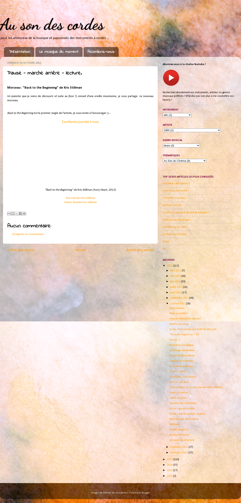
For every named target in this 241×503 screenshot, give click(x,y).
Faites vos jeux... (179, 398)
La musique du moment (58, 52)
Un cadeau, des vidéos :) (176, 183)
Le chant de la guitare (181, 366)
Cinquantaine (177, 308)
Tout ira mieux (177, 371)
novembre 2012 (179, 447)
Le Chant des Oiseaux (174, 234)
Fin (164, 248)
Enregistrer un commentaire (28, 234)
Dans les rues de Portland (184, 419)
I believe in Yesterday (181, 361)
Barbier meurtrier (179, 435)
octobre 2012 (178, 303)
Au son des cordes (52, 24)
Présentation (19, 52)
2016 (170, 476)
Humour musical (172, 205)
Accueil (80, 250)
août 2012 (176, 292)
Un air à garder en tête (182, 408)
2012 (170, 266)
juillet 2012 (176, 287)
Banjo (166, 241)
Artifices (174, 424)
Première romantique (182, 345)
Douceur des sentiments (183, 403)
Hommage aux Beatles (182, 350)
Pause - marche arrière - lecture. (188, 414)
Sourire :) (175, 339)
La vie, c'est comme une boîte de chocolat (193, 329)
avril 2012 (176, 270)
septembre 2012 (179, 298)
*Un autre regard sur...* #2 (184, 334)
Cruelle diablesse (179, 429)
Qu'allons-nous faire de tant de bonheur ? (186, 212)
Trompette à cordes (174, 198)
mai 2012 (175, 276)
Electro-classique (179, 324)
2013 (170, 459)
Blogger (146, 493)
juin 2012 (175, 281)
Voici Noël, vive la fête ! (176, 190)
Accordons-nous (101, 52)
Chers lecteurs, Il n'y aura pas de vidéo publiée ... (197, 387)
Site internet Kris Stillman (80, 198)
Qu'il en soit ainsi (179, 382)
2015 (170, 470)
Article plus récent (21, 250)
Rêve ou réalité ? (179, 313)
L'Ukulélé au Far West (175, 227)
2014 (170, 465)
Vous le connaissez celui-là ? (185, 318)
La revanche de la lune (182, 440)
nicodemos (121, 493)
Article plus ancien (140, 250)
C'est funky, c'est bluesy (183, 377)
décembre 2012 (179, 452)
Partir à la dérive (179, 393)
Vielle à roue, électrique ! (177, 220)
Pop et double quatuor (182, 355)
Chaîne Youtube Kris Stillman (80, 202)
